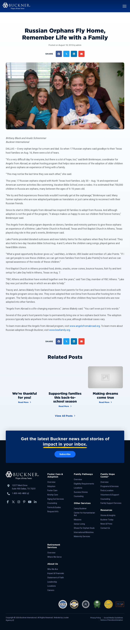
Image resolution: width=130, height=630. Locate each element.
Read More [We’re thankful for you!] (24, 402)
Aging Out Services (55, 499)
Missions (77, 520)
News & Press (106, 524)
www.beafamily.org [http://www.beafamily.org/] (59, 329)
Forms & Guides (54, 507)
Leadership (52, 582)
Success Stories (81, 492)
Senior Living (79, 524)
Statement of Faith (55, 577)
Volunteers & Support (109, 495)
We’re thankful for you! (24, 395)
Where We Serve (54, 557)
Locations (78, 488)
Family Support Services (110, 503)
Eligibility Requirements (84, 484)
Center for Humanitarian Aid (84, 514)
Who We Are (52, 569)
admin (78, 45)
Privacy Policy (95, 618)
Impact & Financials (55, 573)
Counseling (52, 503)
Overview (51, 482)
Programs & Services (109, 486)
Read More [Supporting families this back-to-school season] (65, 406)
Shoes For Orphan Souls (84, 528)
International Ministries (84, 532)
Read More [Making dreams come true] (105, 402)
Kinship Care (52, 495)
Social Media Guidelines (113, 618)
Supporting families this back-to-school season (65, 397)
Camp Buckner (80, 508)
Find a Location (106, 490)
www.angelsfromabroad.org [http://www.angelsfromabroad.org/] (85, 325)
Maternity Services (82, 536)
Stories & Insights (107, 515)
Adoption (51, 486)
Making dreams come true (105, 395)
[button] (124, 6)
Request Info (52, 511)
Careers (50, 590)
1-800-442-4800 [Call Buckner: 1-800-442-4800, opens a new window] (20, 493)
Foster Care (52, 490)
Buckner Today (106, 520)
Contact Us (105, 528)
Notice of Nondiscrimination (111, 620)
